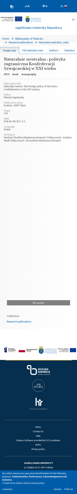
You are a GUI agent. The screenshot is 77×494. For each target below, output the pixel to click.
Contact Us (38, 431)
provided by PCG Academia (47, 440)
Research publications (21, 43)
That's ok (68, 489)
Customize (7, 489)
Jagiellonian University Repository (38, 29)
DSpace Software (24, 440)
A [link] (25, 6)
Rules (38, 444)
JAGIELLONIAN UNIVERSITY (38, 463)
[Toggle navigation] (73, 20)
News (38, 427)
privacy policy (38, 483)
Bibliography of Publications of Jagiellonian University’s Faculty (30, 39)
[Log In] (44, 6)
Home (5, 39)
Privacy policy (38, 449)
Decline (57, 489)
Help (38, 436)
